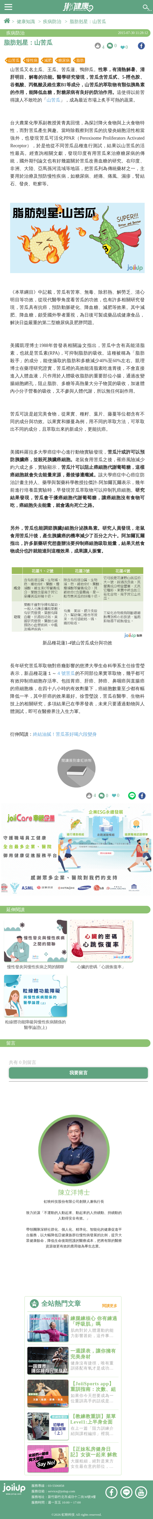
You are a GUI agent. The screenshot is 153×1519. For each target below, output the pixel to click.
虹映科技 (68, 1514)
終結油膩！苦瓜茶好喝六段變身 (65, 734)
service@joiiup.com (62, 1491)
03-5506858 (56, 1486)
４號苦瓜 (65, 673)
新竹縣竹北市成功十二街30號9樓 (72, 1497)
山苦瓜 (53, 100)
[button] (8, 6)
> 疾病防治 (51, 21)
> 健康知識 (24, 21)
